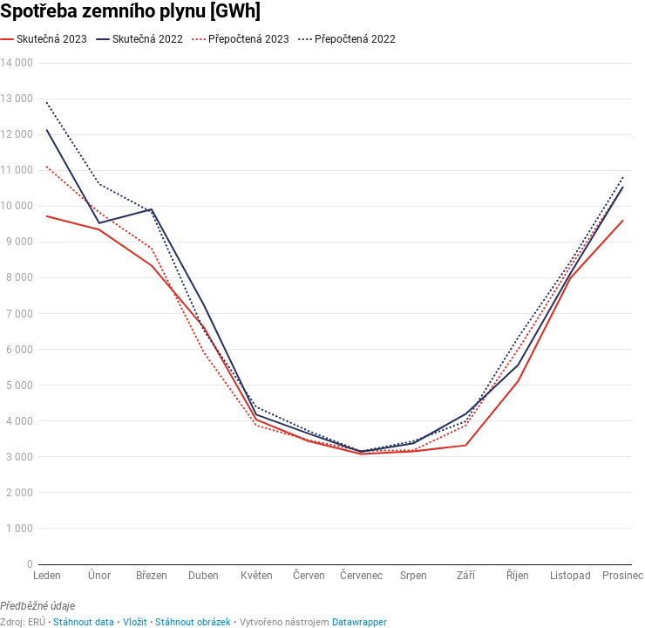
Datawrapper (359, 622)
